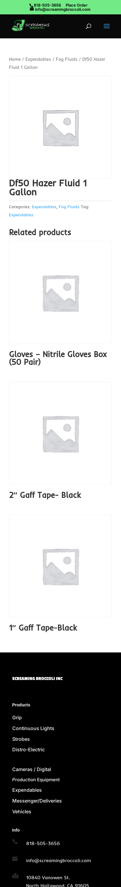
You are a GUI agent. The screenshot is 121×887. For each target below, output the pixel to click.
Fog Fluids (66, 59)
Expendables (38, 59)
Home (15, 59)
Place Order (77, 5)
